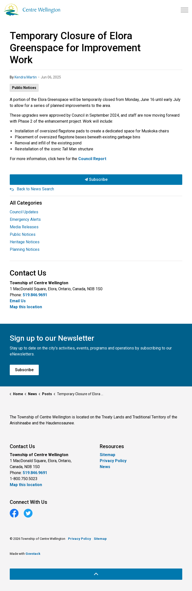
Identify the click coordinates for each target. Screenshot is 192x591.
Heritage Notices (25, 242)
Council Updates (24, 212)
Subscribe (96, 180)
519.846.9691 (35, 295)
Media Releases (24, 227)
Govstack (33, 554)
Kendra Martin (25, 77)
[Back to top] (96, 574)
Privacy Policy (113, 460)
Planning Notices (25, 249)
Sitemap (107, 454)
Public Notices (24, 88)
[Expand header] (184, 10)
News (105, 466)
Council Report (92, 158)
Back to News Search (35, 189)
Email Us (18, 300)
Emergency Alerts (25, 219)
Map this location (26, 306)
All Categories (26, 203)
